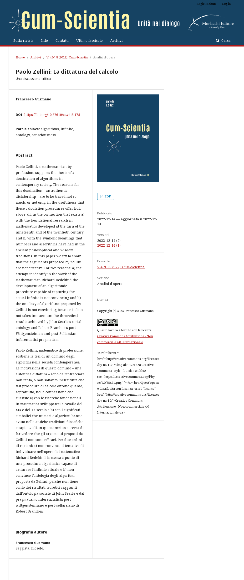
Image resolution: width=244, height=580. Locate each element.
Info (44, 40)
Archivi (116, 40)
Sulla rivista (23, 40)
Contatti (62, 40)
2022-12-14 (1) (109, 245)
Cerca (225, 40)
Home (20, 57)
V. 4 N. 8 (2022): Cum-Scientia (67, 57)
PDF (107, 196)
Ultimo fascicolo (89, 40)
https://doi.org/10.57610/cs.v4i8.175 (52, 114)
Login (226, 3)
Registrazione (207, 3)
